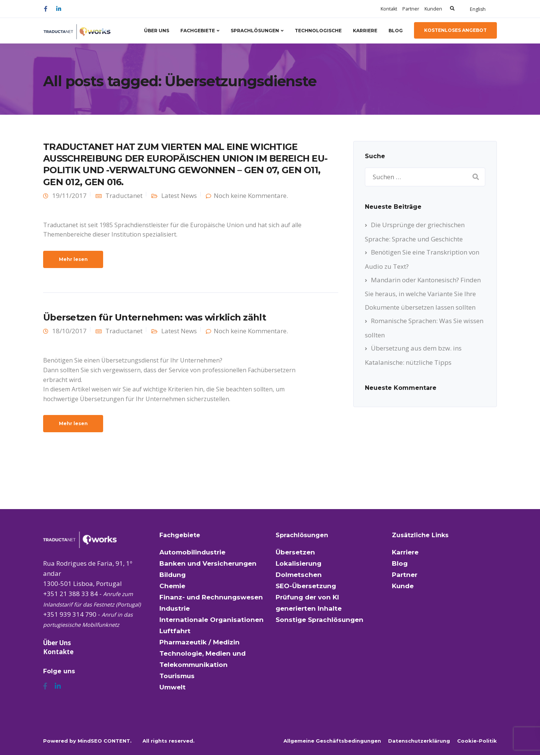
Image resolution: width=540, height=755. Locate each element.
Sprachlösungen (255, 30)
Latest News (179, 195)
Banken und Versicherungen (207, 563)
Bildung (172, 574)
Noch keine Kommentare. (251, 195)
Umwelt (172, 687)
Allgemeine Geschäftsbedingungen (332, 741)
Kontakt (389, 9)
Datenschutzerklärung (419, 741)
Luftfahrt (174, 631)
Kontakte (58, 651)
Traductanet (123, 195)
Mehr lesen (73, 259)
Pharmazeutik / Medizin (199, 642)
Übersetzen (295, 552)
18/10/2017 (69, 331)
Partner (410, 9)
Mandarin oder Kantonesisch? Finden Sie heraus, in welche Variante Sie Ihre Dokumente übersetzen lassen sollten (423, 294)
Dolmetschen (299, 574)
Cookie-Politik (477, 741)
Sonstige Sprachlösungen (319, 619)
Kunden (433, 9)
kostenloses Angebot (455, 30)
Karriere (365, 30)
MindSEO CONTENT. (105, 741)
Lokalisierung (298, 563)
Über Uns (156, 30)
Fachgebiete (197, 30)
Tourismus (177, 676)
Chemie (172, 586)
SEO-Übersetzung (306, 586)
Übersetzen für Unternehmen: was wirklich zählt (154, 317)
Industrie (174, 608)
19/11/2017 (69, 195)
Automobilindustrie (192, 552)
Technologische (318, 30)
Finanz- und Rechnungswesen (211, 597)
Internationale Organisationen (211, 619)
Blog (395, 30)
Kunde (403, 586)
